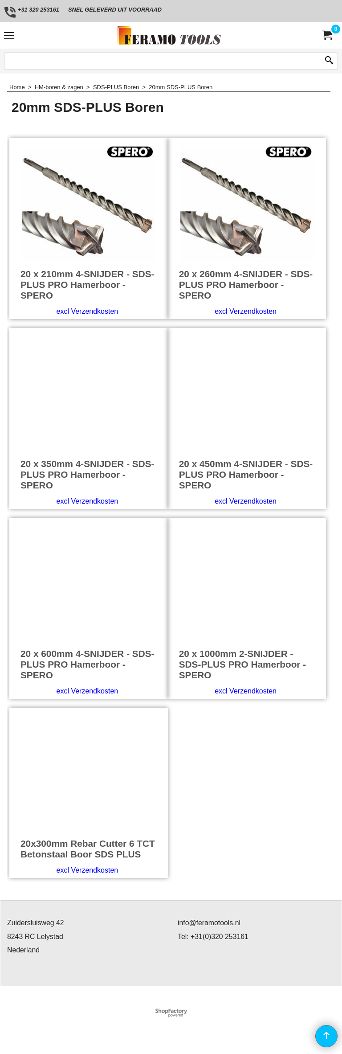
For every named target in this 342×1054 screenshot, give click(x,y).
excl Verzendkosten (87, 311)
